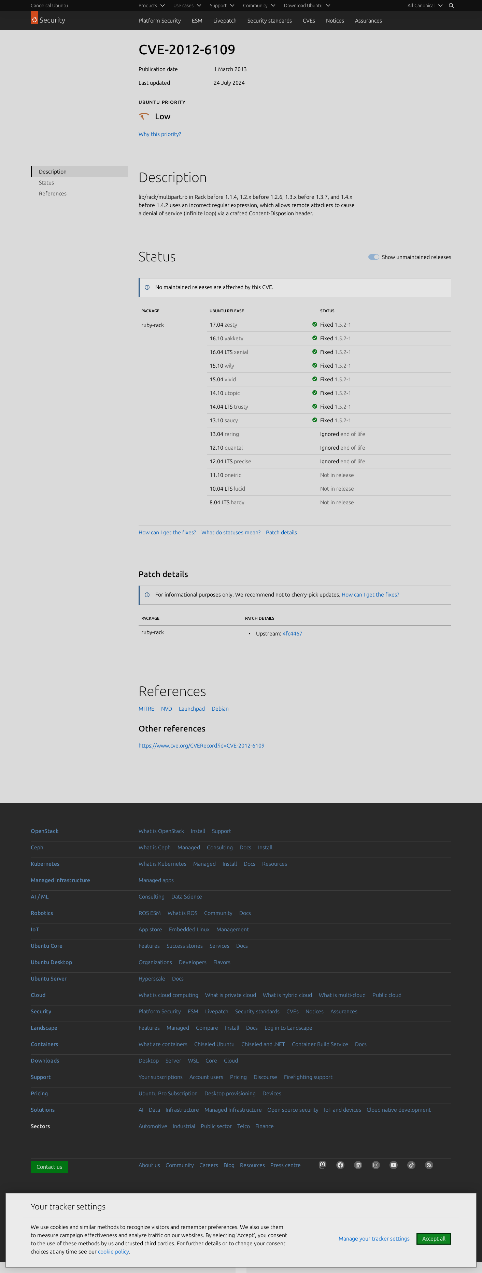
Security (41, 1011)
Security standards (269, 20)
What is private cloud (230, 995)
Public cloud (386, 995)
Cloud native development (399, 1110)
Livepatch (225, 20)
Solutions (43, 1110)
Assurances (368, 20)
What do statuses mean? (230, 532)
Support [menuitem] (218, 5)
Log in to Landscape (288, 1028)
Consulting (220, 847)
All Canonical (421, 5)
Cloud (38, 995)
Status (46, 182)
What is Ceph (155, 847)
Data (154, 1110)
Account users (206, 1077)
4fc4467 (292, 633)
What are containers (163, 1044)
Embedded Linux (189, 929)
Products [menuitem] (148, 5)
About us (149, 1165)
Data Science (186, 896)
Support (221, 831)
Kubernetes (45, 864)
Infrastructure (182, 1110)
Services (219, 946)
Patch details (281, 532)
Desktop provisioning (230, 1093)
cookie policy (113, 1251)
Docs (245, 847)
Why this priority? (160, 134)
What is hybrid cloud (287, 995)
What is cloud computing (168, 995)
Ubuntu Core (46, 946)
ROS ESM (150, 913)
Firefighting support (308, 1077)
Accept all (433, 1238)
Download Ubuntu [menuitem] (303, 5)
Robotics (42, 913)
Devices (272, 1093)
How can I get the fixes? (167, 532)
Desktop (149, 1060)
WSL (193, 1060)
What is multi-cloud (342, 995)
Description (53, 171)
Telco (243, 1126)
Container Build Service (320, 1044)
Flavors (221, 962)
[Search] (451, 5)
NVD (166, 709)
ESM (197, 20)
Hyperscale (152, 978)
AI (141, 1110)
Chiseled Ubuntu (214, 1044)
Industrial (184, 1126)
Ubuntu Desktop (51, 962)
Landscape (44, 1028)
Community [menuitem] (255, 5)
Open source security (292, 1110)
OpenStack (45, 831)
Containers (44, 1044)
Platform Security (160, 20)
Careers (208, 1165)
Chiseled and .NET (263, 1044)
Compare (207, 1028)
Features (149, 946)
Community (218, 913)
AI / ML (40, 896)
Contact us (49, 1167)
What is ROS (182, 913)
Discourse (265, 1077)
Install (198, 831)
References (53, 193)
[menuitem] (424, 5)
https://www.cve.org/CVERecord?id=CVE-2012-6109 (202, 745)
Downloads (45, 1060)
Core (211, 1060)
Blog (229, 1165)
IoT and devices (342, 1110)
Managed (189, 847)
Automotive (153, 1126)
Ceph (37, 847)
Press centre (285, 1165)
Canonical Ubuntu (49, 5)
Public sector (216, 1126)
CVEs (309, 20)
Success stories (185, 946)
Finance (264, 1126)
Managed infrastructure (60, 880)
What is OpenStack (161, 831)
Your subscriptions (161, 1077)
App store (150, 929)
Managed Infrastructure (233, 1110)
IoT (35, 929)
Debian (220, 709)
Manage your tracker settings (374, 1238)
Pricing (238, 1077)
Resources (274, 864)
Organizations (155, 962)
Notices (335, 20)
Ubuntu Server (49, 978)
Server (173, 1060)
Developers (193, 962)
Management (232, 929)
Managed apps (156, 880)
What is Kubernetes (162, 864)
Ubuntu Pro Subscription (168, 1093)
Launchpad (192, 709)
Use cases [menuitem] (183, 5)
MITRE (146, 709)
